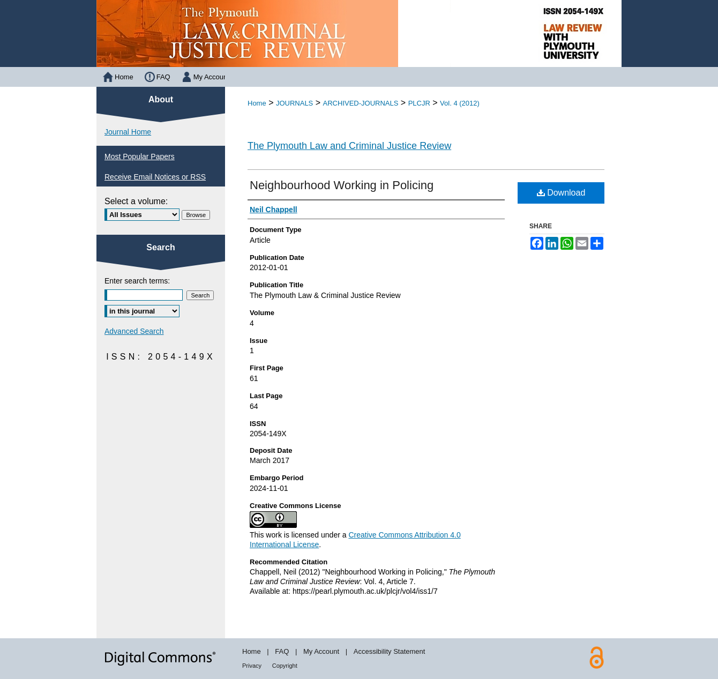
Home (257, 103)
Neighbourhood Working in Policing (341, 185)
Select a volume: (136, 201)
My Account (321, 651)
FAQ (282, 651)
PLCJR (419, 103)
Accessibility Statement (389, 651)
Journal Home (127, 132)
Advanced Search (134, 331)
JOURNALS (294, 103)
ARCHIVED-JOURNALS (361, 103)
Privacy (251, 665)
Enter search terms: (137, 281)
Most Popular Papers (139, 156)
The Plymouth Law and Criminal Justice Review (349, 145)
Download (561, 192)
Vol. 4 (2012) (460, 103)
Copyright (284, 665)
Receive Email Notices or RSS (155, 177)
